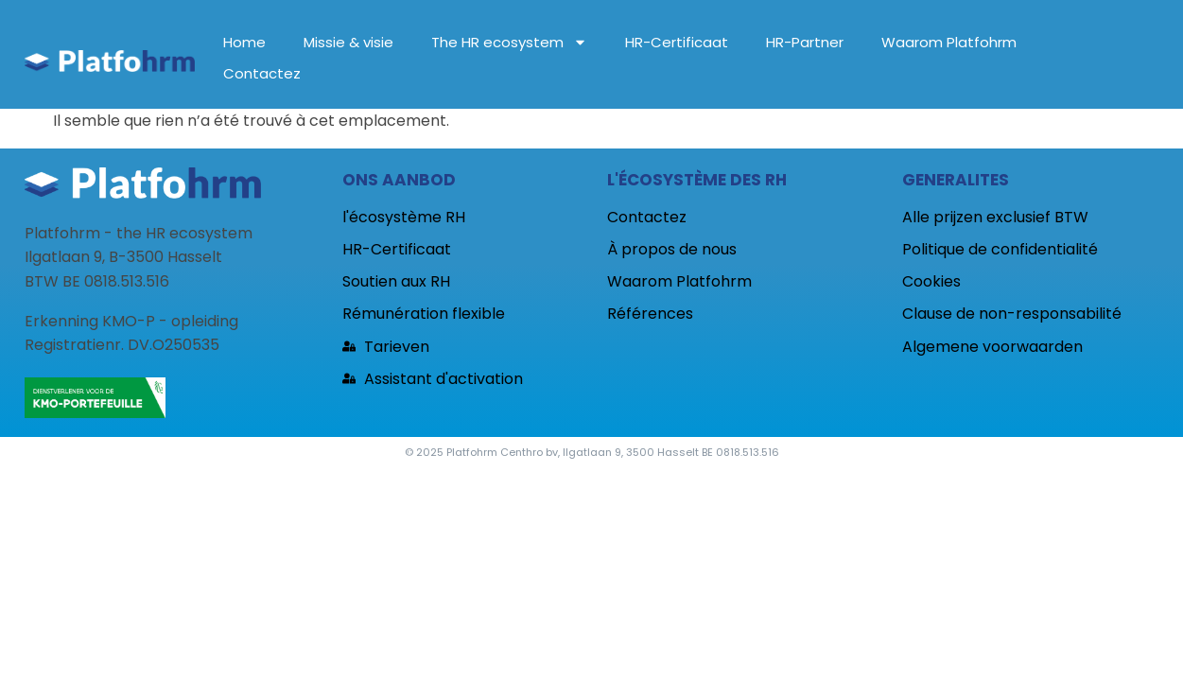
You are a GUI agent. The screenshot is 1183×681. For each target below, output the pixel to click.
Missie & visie (348, 42)
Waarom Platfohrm (949, 42)
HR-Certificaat (676, 42)
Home (244, 42)
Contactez (262, 73)
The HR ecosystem (509, 42)
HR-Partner (805, 42)
